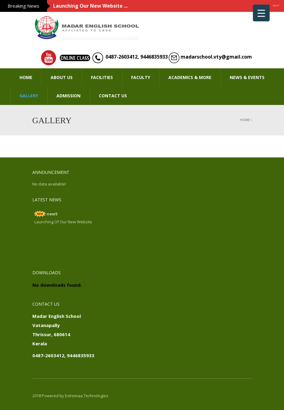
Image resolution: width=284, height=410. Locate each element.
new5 (52, 214)
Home (245, 120)
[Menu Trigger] (261, 13)
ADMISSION (68, 96)
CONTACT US (113, 96)
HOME (26, 77)
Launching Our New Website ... (90, 5)
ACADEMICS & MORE (189, 77)
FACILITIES (102, 77)
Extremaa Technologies (86, 395)
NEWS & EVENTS (247, 77)
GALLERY (29, 96)
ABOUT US (62, 77)
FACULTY (140, 77)
